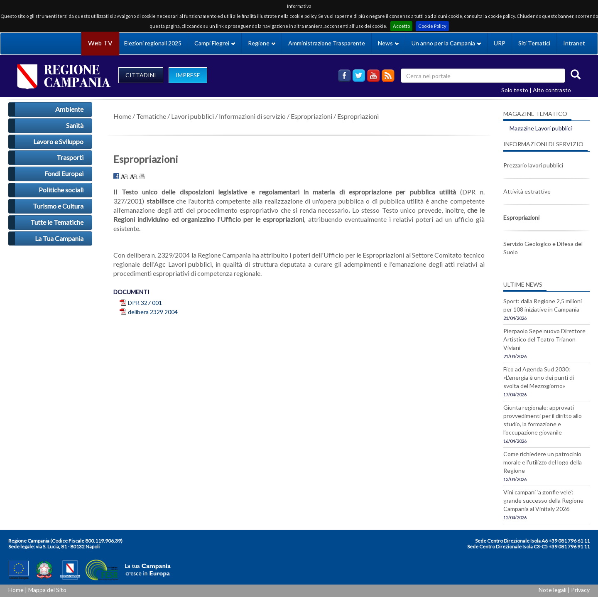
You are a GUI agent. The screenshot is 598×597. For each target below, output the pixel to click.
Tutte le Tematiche (56, 222)
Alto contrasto (552, 89)
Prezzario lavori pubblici (533, 165)
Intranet (574, 43)
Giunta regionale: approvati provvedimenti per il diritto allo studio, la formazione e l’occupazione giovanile (542, 420)
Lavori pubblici (192, 116)
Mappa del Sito (47, 589)
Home (122, 116)
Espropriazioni (311, 116)
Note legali (552, 589)
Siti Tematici (534, 43)
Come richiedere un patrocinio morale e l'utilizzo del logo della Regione (542, 462)
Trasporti (69, 157)
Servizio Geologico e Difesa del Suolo (543, 248)
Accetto (401, 26)
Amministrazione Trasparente (326, 43)
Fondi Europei (63, 173)
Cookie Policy (432, 26)
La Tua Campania (59, 238)
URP (499, 43)
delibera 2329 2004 (153, 311)
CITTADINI (140, 75)
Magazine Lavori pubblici (541, 128)
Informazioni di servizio (252, 116)
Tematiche (151, 116)
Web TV (100, 43)
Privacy (580, 589)
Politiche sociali (61, 190)
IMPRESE (188, 75)
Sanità (74, 125)
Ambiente (69, 109)
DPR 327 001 (145, 302)
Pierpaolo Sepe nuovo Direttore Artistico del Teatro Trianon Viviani (544, 339)
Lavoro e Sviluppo (58, 141)
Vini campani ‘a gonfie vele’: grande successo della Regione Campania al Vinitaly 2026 (543, 500)
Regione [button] (261, 43)
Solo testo (514, 89)
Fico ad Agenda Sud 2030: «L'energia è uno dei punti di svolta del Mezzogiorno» (538, 377)
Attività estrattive (527, 191)
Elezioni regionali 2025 (152, 43)
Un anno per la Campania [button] (446, 43)
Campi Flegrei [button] (214, 43)
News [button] (388, 43)
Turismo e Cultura (58, 206)
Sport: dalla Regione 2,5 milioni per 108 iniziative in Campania (542, 305)
